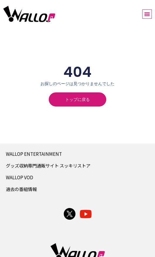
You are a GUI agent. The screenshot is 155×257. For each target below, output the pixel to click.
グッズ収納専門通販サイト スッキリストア (48, 165)
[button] (147, 14)
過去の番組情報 (21, 189)
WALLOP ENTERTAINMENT (34, 154)
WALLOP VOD (19, 177)
